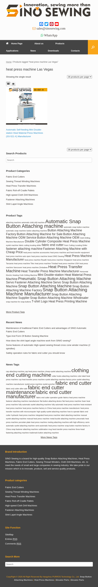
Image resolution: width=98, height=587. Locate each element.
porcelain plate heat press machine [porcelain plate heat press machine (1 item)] (33, 422)
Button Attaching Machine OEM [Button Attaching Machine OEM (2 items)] (58, 237)
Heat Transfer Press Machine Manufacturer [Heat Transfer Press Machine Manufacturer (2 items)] (50, 271)
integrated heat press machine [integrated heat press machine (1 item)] (48, 415)
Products (59, 43)
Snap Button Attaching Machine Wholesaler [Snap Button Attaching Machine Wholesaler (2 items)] (59, 298)
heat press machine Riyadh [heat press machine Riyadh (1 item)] (36, 260)
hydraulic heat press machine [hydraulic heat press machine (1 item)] (23, 415)
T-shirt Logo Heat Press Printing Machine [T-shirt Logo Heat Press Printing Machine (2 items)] (59, 301)
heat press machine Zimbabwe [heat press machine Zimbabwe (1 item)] (35, 267)
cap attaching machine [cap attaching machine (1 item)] (15, 371)
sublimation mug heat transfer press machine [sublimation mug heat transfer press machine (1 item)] (57, 429)
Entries (11, 539)
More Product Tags (15, 312)
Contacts (75, 51)
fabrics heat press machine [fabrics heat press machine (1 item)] (74, 397)
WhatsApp (50, 35)
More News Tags (49, 437)
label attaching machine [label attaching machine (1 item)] (70, 415)
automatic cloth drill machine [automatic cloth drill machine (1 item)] (33, 222)
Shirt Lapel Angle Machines (19, 204)
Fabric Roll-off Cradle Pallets (20, 190)
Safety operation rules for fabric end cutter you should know (35, 353)
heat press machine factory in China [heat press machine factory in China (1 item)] (37, 408)
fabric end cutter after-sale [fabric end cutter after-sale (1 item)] (16, 389)
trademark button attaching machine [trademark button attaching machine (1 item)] (44, 433)
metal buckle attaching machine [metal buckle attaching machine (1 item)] (63, 419)
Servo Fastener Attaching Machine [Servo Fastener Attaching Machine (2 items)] (29, 282)
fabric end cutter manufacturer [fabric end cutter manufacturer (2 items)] (39, 394)
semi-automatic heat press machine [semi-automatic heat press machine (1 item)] (49, 426)
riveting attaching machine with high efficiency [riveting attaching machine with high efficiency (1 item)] (66, 422)
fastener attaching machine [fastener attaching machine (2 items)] (24, 248)
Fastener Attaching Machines (20, 199)
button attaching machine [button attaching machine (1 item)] (36, 231)
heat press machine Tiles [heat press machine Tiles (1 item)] (24, 263)
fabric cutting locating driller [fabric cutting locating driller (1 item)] (30, 245)
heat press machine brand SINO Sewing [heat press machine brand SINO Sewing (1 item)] (47, 256)
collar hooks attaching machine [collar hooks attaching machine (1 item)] (64, 376)
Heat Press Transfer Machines (21, 186)
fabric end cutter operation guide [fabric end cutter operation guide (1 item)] (49, 397)
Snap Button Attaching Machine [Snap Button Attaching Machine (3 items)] (45, 286)
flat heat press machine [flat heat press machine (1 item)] (71, 401)
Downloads (53, 51)
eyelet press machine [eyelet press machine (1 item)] (33, 384)
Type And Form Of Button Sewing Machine (27, 336)
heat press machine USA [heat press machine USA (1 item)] (68, 263)
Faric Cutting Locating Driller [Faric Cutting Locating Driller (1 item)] (75, 245)
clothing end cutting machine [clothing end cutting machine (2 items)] (47, 372)
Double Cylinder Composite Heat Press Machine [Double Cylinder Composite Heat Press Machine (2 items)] (57, 241)
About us (38, 43)
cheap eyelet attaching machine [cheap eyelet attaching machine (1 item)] (58, 371)
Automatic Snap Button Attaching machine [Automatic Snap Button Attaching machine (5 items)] (43, 223)
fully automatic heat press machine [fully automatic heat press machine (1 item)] (66, 405)
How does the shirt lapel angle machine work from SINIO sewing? (38, 340)
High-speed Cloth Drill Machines (22, 195)
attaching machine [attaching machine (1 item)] (13, 222)
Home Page (14, 43)
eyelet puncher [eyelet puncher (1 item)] (49, 384)
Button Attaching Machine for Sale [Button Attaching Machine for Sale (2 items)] (40, 234)
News (33, 51)
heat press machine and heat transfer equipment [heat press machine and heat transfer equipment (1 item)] (70, 252)
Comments (13, 543)
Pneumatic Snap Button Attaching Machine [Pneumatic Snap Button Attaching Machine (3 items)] (54, 279)
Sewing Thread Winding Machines (23, 181)
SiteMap (9, 534)
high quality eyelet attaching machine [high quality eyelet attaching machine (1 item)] (52, 412)
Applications (12, 51)
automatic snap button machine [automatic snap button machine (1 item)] (76, 227)
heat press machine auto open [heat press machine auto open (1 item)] (18, 256)
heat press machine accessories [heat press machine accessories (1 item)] (36, 252)
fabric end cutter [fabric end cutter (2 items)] (53, 245)
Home (9, 62)
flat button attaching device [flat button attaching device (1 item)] (51, 401)
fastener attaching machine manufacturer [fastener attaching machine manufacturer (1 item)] (22, 401)
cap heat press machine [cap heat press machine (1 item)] (34, 371)
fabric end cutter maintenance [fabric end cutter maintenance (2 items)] (35, 390)
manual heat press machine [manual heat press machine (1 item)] (38, 419)
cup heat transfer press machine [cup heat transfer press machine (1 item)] (32, 379)
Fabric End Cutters (15, 176)
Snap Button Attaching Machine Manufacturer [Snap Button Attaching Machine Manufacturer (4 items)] (46, 291)
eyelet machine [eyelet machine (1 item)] (12, 245)
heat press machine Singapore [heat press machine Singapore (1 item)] (59, 260)
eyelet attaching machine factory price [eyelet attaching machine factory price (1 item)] (60, 379)
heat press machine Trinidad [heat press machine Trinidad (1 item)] (46, 263)
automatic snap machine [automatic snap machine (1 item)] (16, 231)
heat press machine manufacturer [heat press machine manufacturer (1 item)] (66, 408)
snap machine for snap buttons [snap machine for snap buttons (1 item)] (18, 302)
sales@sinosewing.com (50, 28)
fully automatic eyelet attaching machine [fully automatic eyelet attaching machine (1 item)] (35, 405)
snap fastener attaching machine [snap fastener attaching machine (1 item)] (24, 429)
